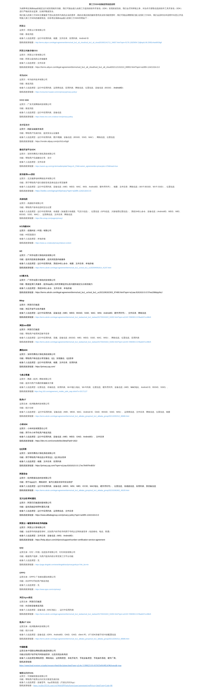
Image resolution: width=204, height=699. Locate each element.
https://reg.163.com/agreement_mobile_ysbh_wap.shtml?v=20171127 (60, 391)
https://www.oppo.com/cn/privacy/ (48, 589)
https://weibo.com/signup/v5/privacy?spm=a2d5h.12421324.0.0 (63, 191)
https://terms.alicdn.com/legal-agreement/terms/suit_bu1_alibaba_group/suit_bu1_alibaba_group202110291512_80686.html (82, 416)
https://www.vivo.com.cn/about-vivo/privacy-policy (54, 117)
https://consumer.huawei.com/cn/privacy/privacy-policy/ (56, 92)
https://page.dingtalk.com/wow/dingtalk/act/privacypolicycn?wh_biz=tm (62, 565)
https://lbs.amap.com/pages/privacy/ (49, 218)
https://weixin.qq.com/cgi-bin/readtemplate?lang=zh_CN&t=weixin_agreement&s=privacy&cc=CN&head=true (76, 166)
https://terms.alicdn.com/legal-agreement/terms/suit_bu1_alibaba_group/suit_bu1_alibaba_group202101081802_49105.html (82, 490)
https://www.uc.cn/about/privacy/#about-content (53, 243)
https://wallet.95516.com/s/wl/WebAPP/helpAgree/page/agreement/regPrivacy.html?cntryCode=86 (72, 685)
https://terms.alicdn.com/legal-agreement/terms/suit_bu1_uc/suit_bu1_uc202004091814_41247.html (73, 268)
